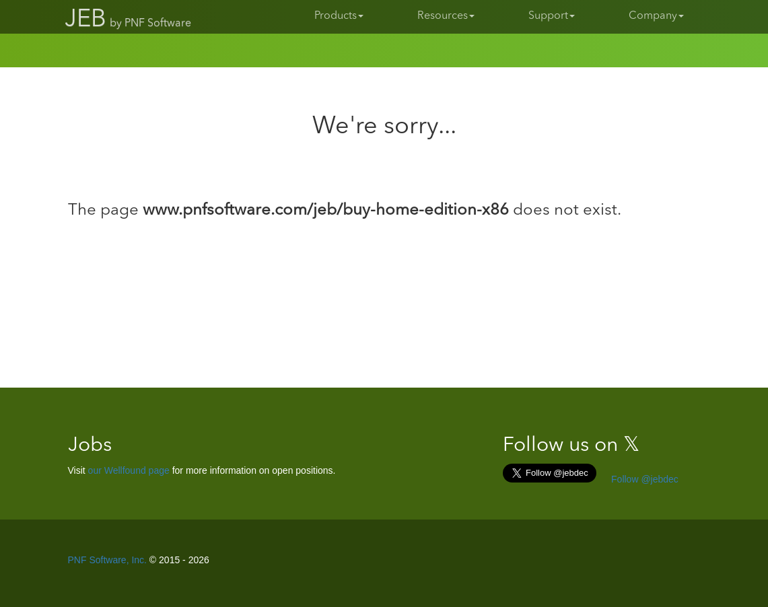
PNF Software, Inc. (107, 560)
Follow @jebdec (643, 479)
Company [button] (656, 16)
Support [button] (551, 16)
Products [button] (338, 16)
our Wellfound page (129, 470)
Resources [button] (446, 16)
